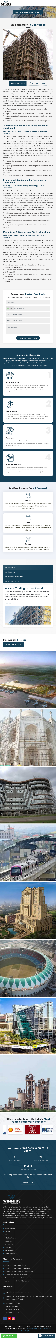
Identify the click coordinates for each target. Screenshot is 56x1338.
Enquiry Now (28, 1182)
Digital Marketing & (45, 1328)
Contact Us (9, 1244)
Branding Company (28, 1331)
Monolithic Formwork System (15, 1278)
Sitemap (8, 1247)
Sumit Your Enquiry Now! (28, 338)
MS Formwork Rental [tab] (12, 581)
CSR (6, 1235)
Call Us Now (46, 1175)
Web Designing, (32, 1328)
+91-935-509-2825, (13, 1306)
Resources (8, 1241)
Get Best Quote (18, 83)
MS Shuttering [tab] (10, 572)
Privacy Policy (10, 1254)
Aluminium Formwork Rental (15, 1265)
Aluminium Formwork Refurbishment (19, 1271)
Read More (9, 603)
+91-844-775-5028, (13, 1303)
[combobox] (10, 308)
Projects (8, 1232)
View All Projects (13, 644)
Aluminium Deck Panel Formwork (17, 1281)
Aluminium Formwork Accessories (17, 1268)
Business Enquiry (46, 1335)
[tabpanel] (28, 606)
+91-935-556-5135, (13, 1309)
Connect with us (8, 1335)
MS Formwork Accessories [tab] (14, 576)
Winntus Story (10, 1228)
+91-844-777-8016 (13, 1313)
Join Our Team (10, 1238)
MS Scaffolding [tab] (10, 567)
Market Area (9, 1250)
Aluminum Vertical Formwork (16, 1275)
